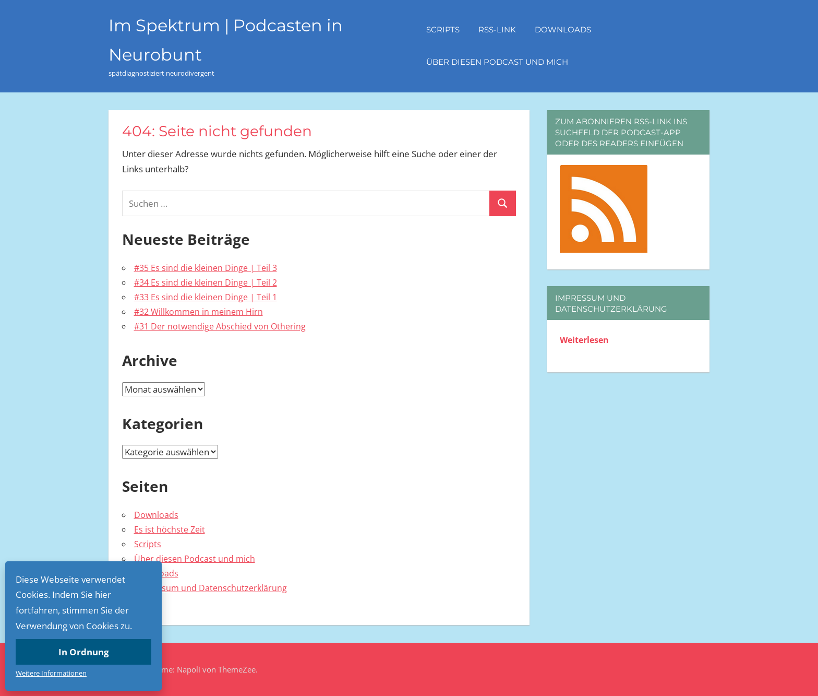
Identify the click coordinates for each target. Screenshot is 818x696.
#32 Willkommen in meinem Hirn (198, 311)
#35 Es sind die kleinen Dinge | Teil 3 (205, 268)
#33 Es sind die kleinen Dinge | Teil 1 (205, 297)
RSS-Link (497, 29)
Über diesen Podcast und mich (497, 62)
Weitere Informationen (51, 673)
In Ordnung (83, 652)
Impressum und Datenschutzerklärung (210, 588)
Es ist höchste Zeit (169, 529)
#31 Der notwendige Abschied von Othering (220, 326)
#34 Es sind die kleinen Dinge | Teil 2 (205, 282)
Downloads (563, 29)
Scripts (443, 29)
